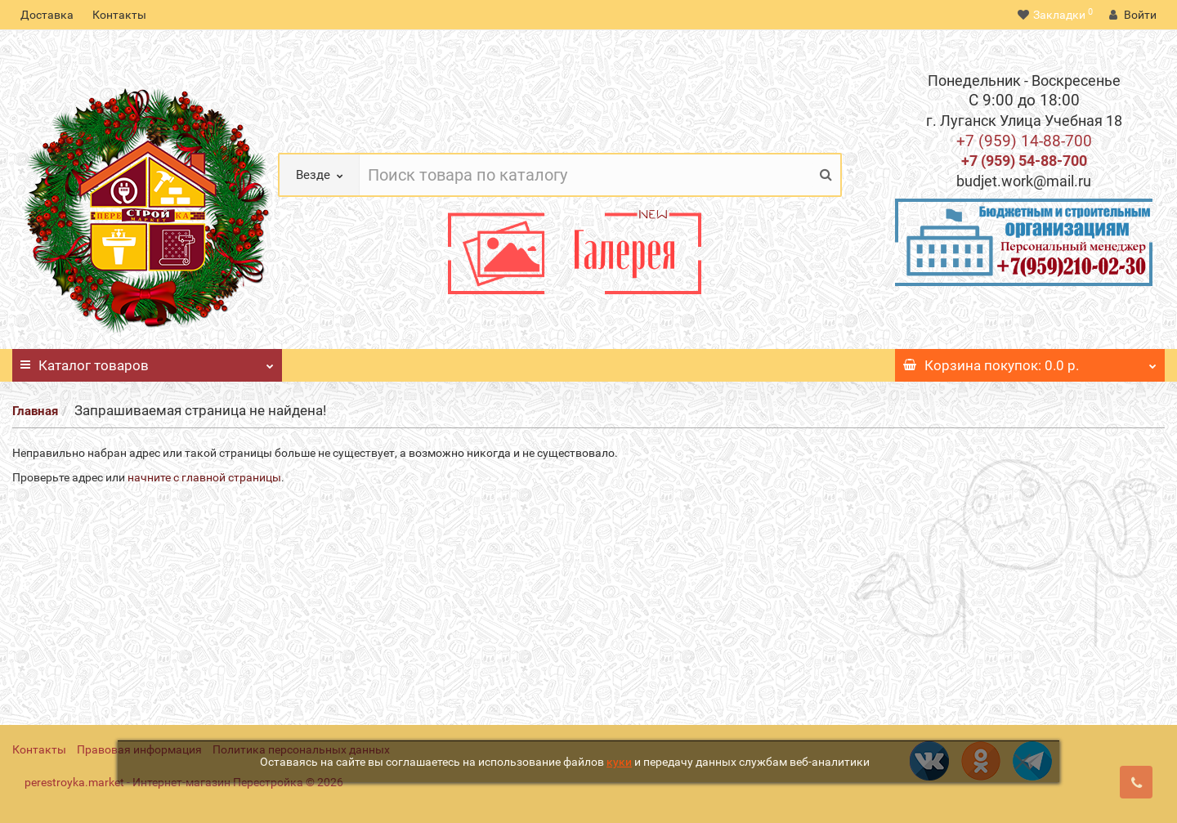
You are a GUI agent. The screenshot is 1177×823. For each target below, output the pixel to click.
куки (619, 761)
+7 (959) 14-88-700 (1024, 141)
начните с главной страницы (204, 477)
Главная (35, 411)
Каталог (147, 361)
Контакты (119, 14)
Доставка (47, 14)
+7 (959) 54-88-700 (1024, 160)
